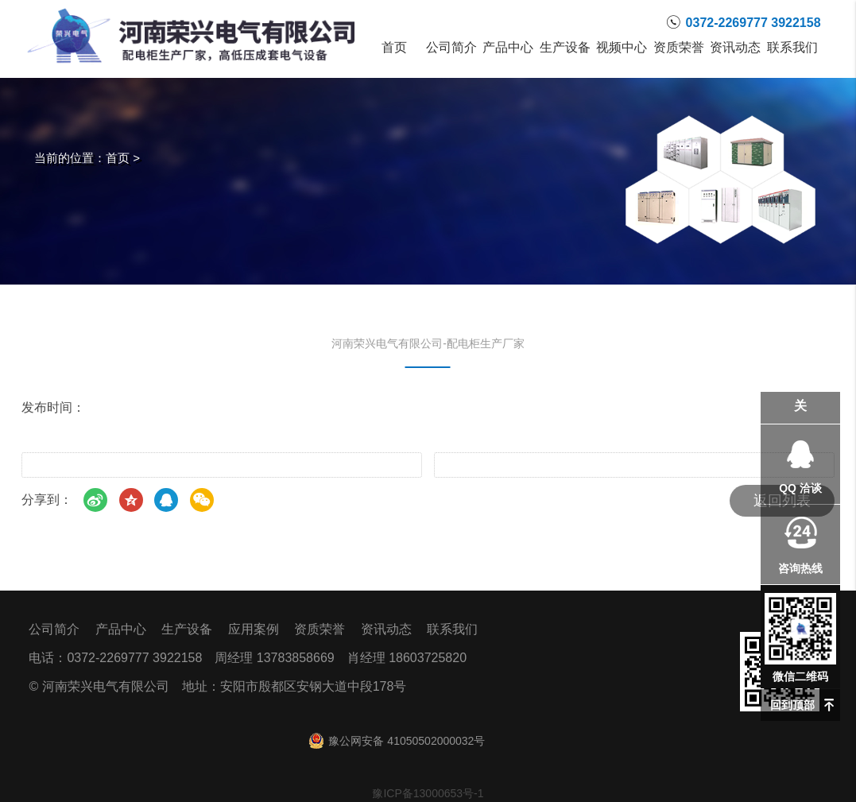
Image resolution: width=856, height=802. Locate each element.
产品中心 (508, 48)
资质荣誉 (678, 48)
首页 (394, 48)
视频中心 (621, 48)
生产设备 (564, 48)
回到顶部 (792, 705)
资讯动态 (735, 48)
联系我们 (792, 48)
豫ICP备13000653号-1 (427, 793)
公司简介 (451, 48)
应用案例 (253, 629)
